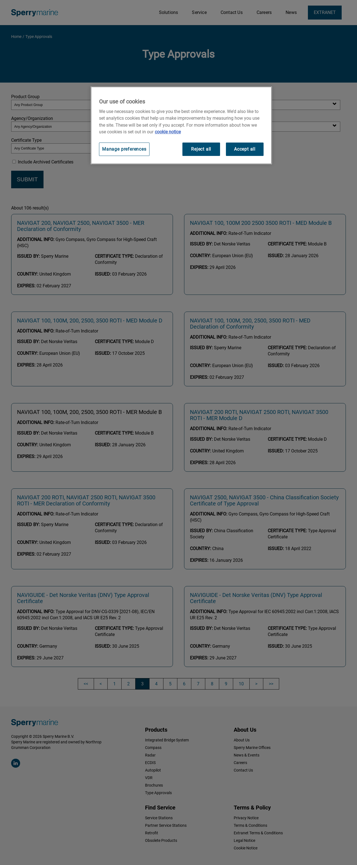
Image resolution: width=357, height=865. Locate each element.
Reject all (201, 149)
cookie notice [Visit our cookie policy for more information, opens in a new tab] (168, 131)
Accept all (244, 149)
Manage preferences (124, 149)
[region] (181, 125)
